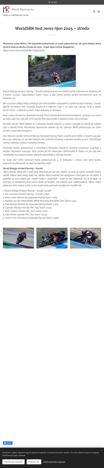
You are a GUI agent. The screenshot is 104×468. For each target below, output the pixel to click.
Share (7, 443)
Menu (99, 11)
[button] (94, 11)
